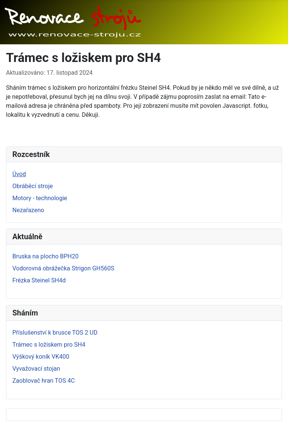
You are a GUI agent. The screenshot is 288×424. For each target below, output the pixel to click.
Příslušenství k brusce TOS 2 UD (55, 332)
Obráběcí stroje (32, 186)
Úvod (19, 174)
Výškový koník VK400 (40, 356)
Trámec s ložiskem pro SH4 (49, 344)
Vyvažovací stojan (36, 368)
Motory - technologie (39, 198)
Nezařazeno (28, 210)
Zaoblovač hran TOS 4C (43, 380)
